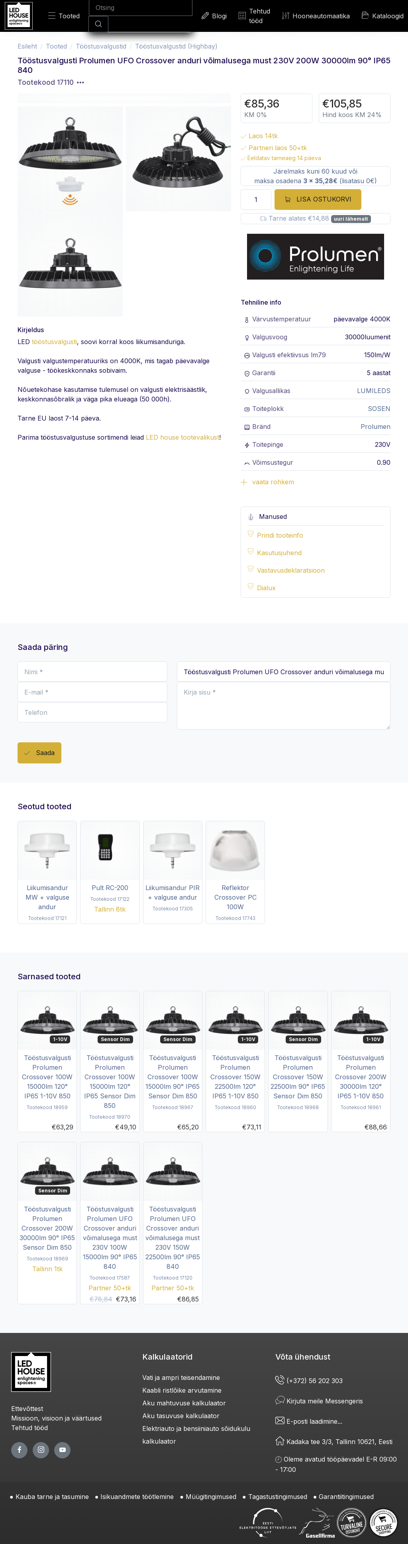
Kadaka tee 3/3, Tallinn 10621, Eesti (333, 1442)
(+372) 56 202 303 (309, 1381)
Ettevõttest (27, 1409)
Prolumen (375, 427)
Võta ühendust (302, 1357)
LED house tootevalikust (182, 437)
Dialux (266, 588)
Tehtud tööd (254, 16)
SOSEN (379, 409)
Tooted (64, 15)
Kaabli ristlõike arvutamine (182, 1390)
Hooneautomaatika (316, 15)
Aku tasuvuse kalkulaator (181, 1416)
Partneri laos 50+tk (274, 148)
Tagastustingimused (277, 1497)
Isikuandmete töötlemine (137, 1497)
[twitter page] (41, 1450)
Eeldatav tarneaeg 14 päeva (281, 158)
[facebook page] (19, 1450)
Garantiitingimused (346, 1497)
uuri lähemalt (351, 219)
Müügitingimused (211, 1497)
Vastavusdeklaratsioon (291, 570)
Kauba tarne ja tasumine (52, 1497)
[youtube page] (62, 1450)
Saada (39, 753)
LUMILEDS (373, 391)
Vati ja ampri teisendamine (181, 1378)
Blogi (214, 15)
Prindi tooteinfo (280, 535)
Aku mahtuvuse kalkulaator (184, 1403)
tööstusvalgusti (54, 342)
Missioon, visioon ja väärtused (56, 1418)
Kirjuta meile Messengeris (319, 1401)
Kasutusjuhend (279, 553)
